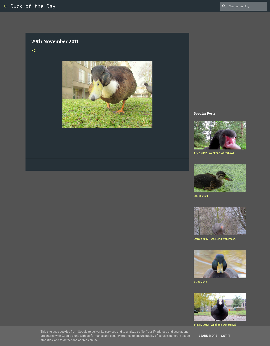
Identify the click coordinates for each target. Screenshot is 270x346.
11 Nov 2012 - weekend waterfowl (215, 324)
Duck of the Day (33, 6)
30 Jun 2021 (201, 195)
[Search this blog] (247, 6)
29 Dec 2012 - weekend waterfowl (215, 238)
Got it (225, 336)
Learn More (208, 336)
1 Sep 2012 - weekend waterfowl (214, 153)
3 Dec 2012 (200, 281)
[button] (34, 50)
